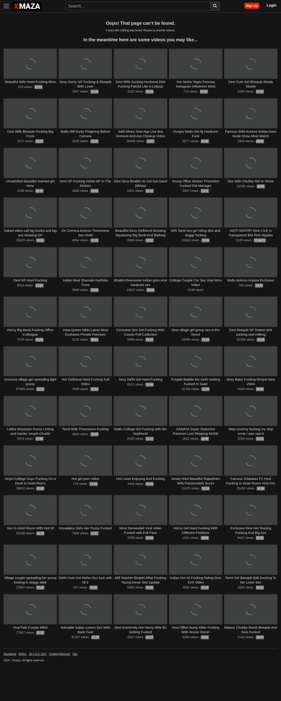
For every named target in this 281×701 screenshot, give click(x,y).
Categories (51, 18)
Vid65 (119, 32)
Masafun (217, 25)
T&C (75, 683)
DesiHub (207, 32)
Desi (130, 18)
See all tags (13, 39)
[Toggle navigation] (8, 5)
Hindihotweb (257, 25)
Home (9, 18)
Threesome (146, 18)
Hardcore (184, 18)
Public (217, 18)
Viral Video (225, 32)
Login (271, 5)
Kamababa (199, 25)
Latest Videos (28, 18)
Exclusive (101, 18)
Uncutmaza (69, 25)
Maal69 (105, 32)
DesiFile (153, 32)
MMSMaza (89, 25)
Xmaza (91, 32)
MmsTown (126, 25)
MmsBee (260, 32)
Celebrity (166, 18)
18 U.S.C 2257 (38, 683)
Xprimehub (189, 32)
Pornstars (82, 18)
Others (231, 18)
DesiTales (170, 32)
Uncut (44, 32)
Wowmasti (60, 32)
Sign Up (252, 5)
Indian (118, 18)
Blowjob (202, 18)
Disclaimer (10, 683)
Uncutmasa (29, 25)
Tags (67, 18)
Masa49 (260, 18)
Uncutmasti (49, 25)
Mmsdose (108, 25)
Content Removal (59, 683)
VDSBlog (243, 32)
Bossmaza (162, 25)
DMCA (23, 683)
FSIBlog (11, 25)
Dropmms (181, 25)
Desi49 (245, 18)
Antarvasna (135, 32)
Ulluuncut (29, 32)
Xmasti (77, 32)
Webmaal (12, 32)
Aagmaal (144, 25)
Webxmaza (236, 25)
